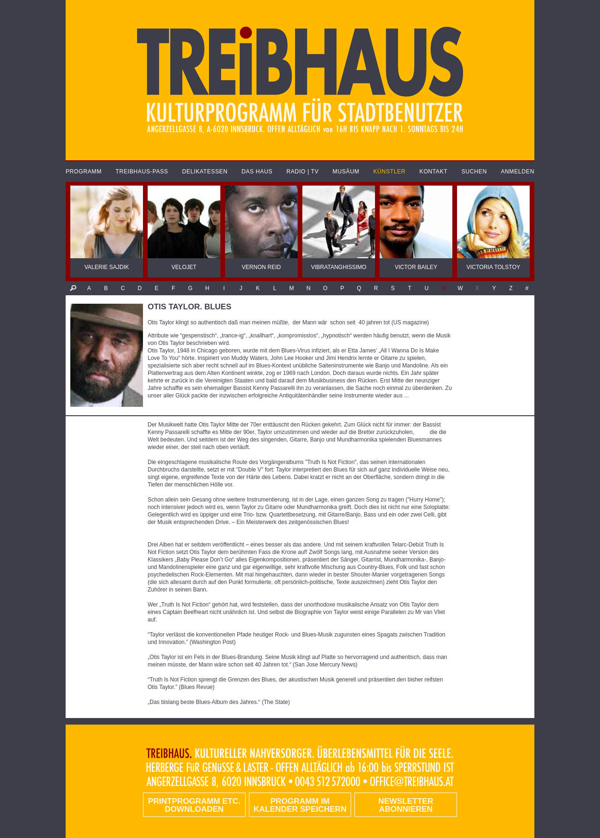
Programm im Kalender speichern (300, 805)
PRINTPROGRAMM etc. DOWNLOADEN (194, 805)
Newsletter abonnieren (405, 805)
